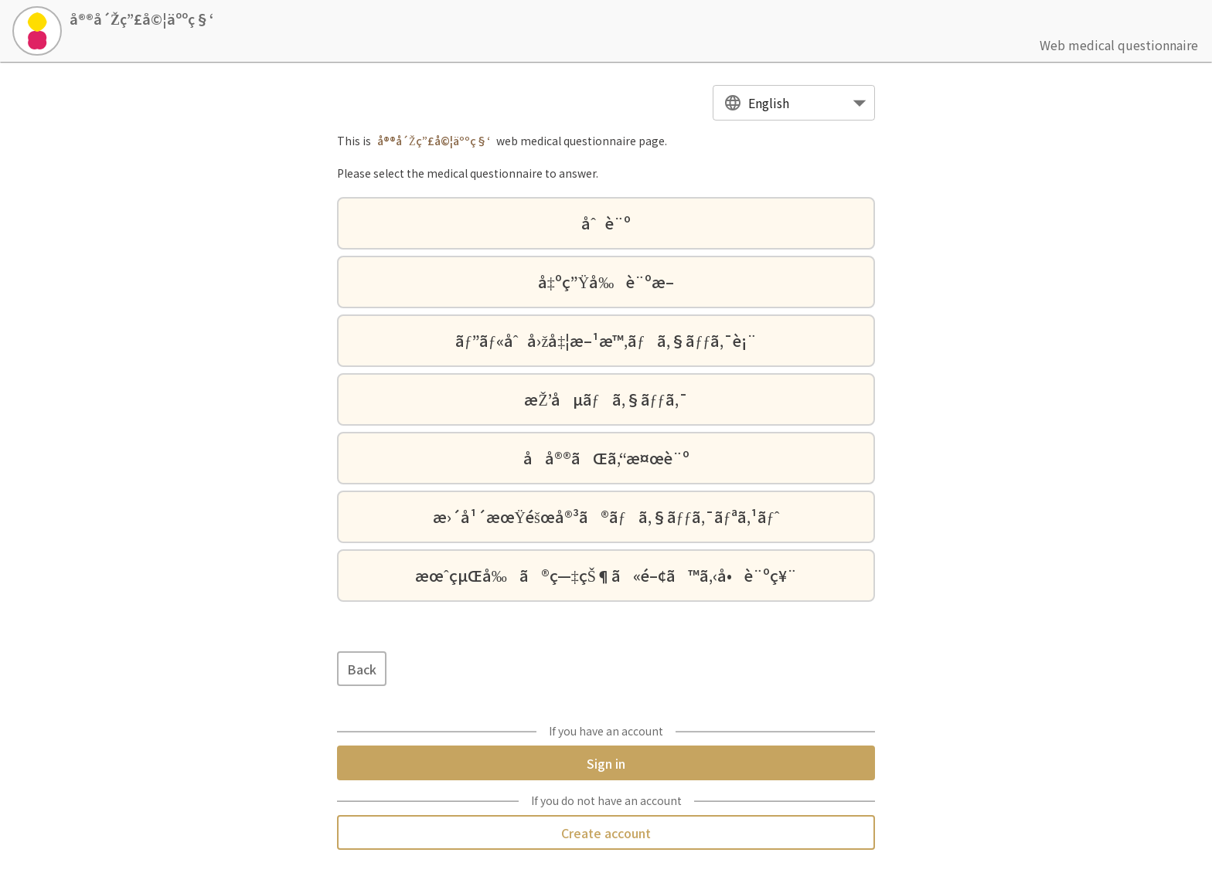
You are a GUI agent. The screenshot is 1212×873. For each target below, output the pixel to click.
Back (362, 668)
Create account (606, 832)
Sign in (606, 763)
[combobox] (794, 103)
